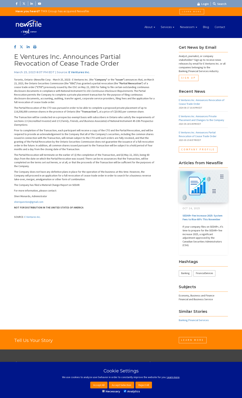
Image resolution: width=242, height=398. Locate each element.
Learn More (192, 11)
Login (203, 4)
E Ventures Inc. (79, 72)
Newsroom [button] (188, 27)
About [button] (149, 27)
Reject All (143, 385)
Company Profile (198, 149)
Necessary (111, 391)
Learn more (173, 377)
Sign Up (188, 77)
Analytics (132, 391)
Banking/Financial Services (194, 320)
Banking (185, 273)
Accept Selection (121, 385)
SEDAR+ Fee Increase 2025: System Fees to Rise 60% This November (202, 217)
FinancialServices (204, 273)
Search (219, 4)
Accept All (98, 385)
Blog (206, 27)
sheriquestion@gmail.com (28, 202)
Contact (220, 27)
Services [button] (167, 27)
